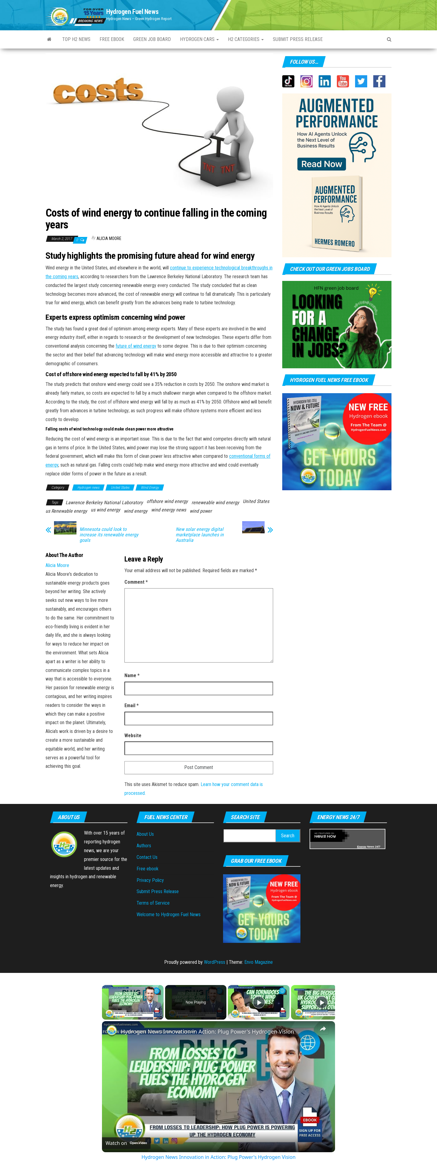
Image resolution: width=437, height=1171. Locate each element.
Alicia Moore (109, 238)
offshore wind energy (167, 501)
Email (131, 705)
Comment (136, 582)
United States (120, 487)
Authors (144, 846)
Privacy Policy (150, 880)
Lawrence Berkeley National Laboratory (104, 502)
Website (132, 735)
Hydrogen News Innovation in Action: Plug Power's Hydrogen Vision (207, 1031)
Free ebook (112, 39)
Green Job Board (152, 39)
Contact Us (147, 857)
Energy (362, 846)
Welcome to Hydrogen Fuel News (169, 914)
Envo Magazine (258, 962)
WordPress (214, 962)
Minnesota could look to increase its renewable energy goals (109, 535)
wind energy (135, 511)
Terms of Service (153, 903)
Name (132, 675)
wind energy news (168, 510)
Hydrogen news (88, 487)
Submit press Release (298, 39)
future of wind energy (136, 346)
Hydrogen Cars (199, 39)
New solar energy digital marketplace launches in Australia (200, 535)
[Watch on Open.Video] (126, 1143)
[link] (112, 1031)
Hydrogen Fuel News (132, 11)
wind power (201, 511)
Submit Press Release (158, 891)
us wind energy (105, 510)
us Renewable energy (66, 511)
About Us (145, 834)
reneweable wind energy (215, 502)
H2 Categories (246, 39)
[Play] (259, 1002)
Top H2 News (76, 39)
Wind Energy (150, 487)
